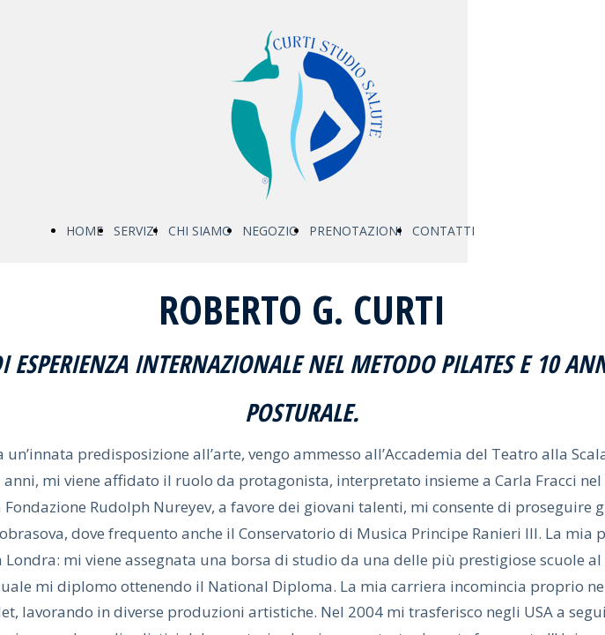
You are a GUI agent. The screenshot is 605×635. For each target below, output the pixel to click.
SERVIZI (136, 230)
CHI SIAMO (200, 230)
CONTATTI (443, 230)
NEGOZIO (270, 230)
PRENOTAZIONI (355, 230)
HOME (84, 230)
